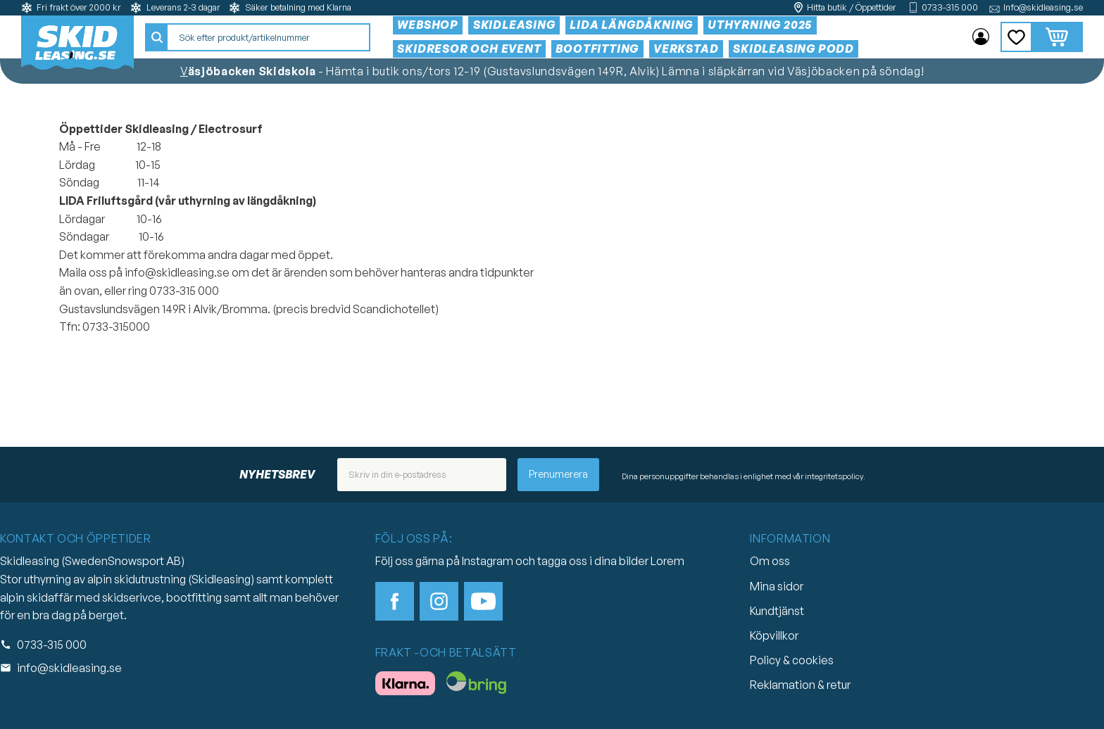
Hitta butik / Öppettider (851, 7)
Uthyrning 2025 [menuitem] (760, 25)
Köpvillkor (774, 635)
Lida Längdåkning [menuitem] (631, 25)
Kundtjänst (777, 611)
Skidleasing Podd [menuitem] (793, 49)
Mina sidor (776, 586)
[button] (1015, 37)
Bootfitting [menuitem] (597, 49)
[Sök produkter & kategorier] (268, 37)
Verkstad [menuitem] (685, 49)
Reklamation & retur (800, 685)
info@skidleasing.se (69, 668)
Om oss (770, 561)
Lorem (667, 561)
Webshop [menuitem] (427, 25)
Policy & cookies (792, 660)
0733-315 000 (950, 7)
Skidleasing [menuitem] (514, 25)
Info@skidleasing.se (1043, 7)
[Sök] (157, 37)
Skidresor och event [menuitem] (469, 49)
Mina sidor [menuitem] (980, 37)
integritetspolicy (834, 476)
